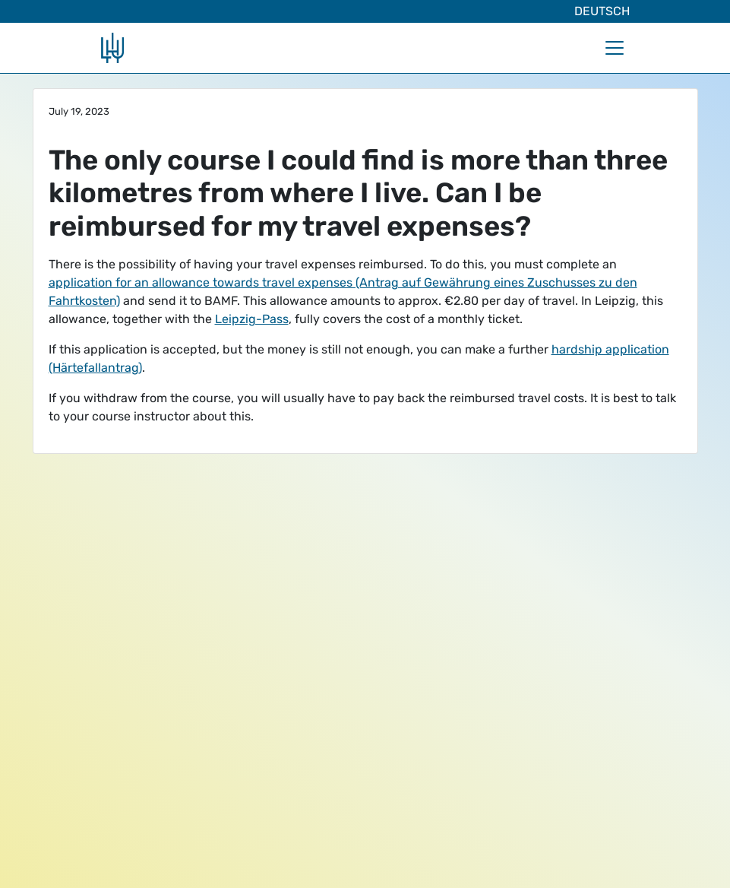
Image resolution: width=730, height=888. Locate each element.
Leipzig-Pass (252, 319)
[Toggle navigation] (614, 48)
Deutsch (602, 11)
